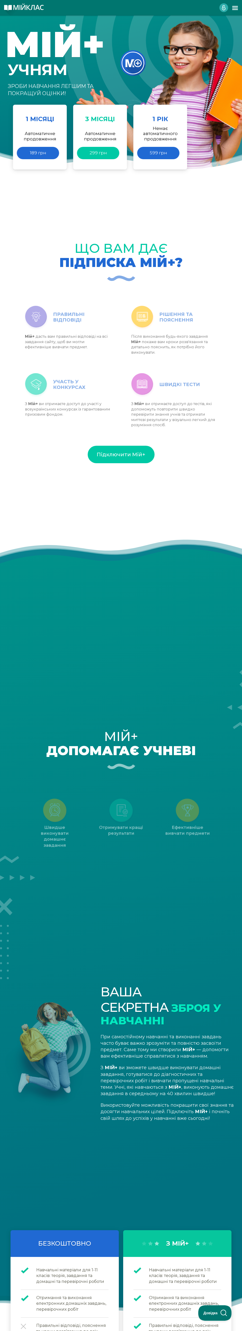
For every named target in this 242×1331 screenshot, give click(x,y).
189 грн (38, 152)
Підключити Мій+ (121, 454)
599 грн (158, 152)
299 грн (98, 152)
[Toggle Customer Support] (215, 1313)
